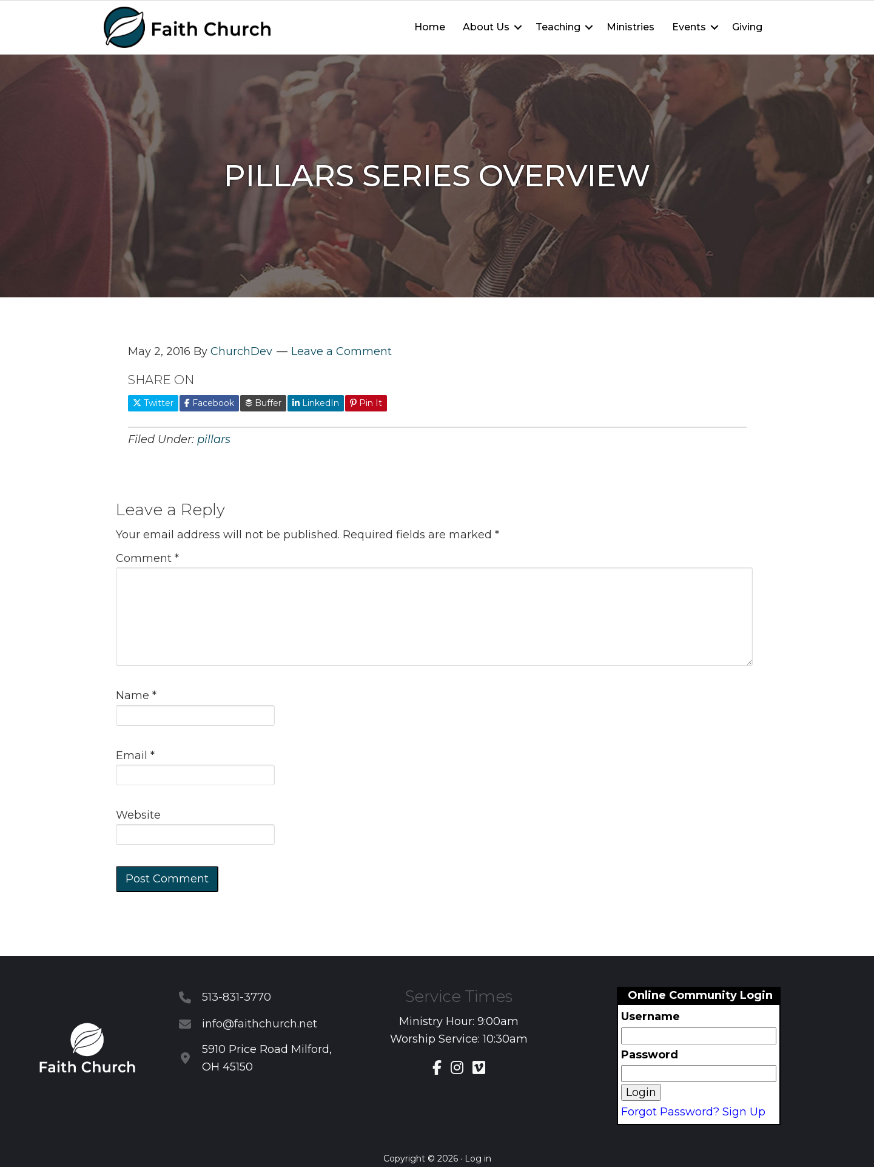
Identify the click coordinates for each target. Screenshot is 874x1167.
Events (689, 27)
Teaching (558, 27)
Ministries (630, 27)
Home (429, 27)
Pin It (366, 402)
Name (136, 695)
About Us (486, 27)
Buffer (263, 402)
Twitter (153, 402)
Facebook (209, 402)
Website (138, 815)
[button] (517, 27)
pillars (213, 439)
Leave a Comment (341, 351)
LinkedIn (315, 402)
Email (135, 755)
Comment (147, 558)
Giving (747, 27)
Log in (478, 1158)
